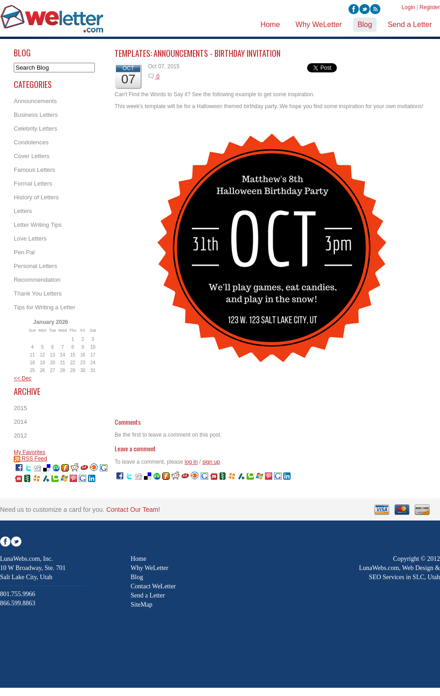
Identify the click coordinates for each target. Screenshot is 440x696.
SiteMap (141, 604)
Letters (23, 211)
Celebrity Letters (35, 128)
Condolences (31, 142)
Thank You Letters (38, 293)
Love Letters (30, 238)
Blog (137, 577)
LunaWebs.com (379, 567)
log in (191, 462)
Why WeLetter (149, 567)
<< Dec (23, 378)
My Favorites (29, 452)
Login (408, 7)
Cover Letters (32, 156)
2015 (20, 408)
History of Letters (36, 197)
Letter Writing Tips (38, 224)
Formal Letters (33, 183)
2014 (20, 421)
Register (429, 7)
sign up (211, 462)
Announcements (35, 101)
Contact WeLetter (153, 586)
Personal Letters (35, 266)
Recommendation (37, 279)
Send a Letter (148, 595)
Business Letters (36, 114)
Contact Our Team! (133, 509)
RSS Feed (30, 458)
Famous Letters (34, 169)
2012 (20, 435)
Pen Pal (24, 252)
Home (138, 558)
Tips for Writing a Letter (44, 307)
